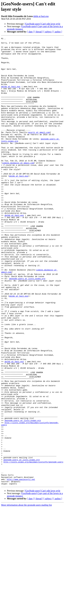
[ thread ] (38, 31)
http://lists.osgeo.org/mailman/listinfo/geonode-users (33, 547)
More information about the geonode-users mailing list (26, 594)
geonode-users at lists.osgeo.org (27, 327)
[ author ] (57, 31)
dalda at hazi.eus (41, 16)
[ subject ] (48, 31)
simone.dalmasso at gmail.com (18, 188)
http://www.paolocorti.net (21, 568)
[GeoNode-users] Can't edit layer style (42, 24)
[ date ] (30, 31)
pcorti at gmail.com (39, 151)
